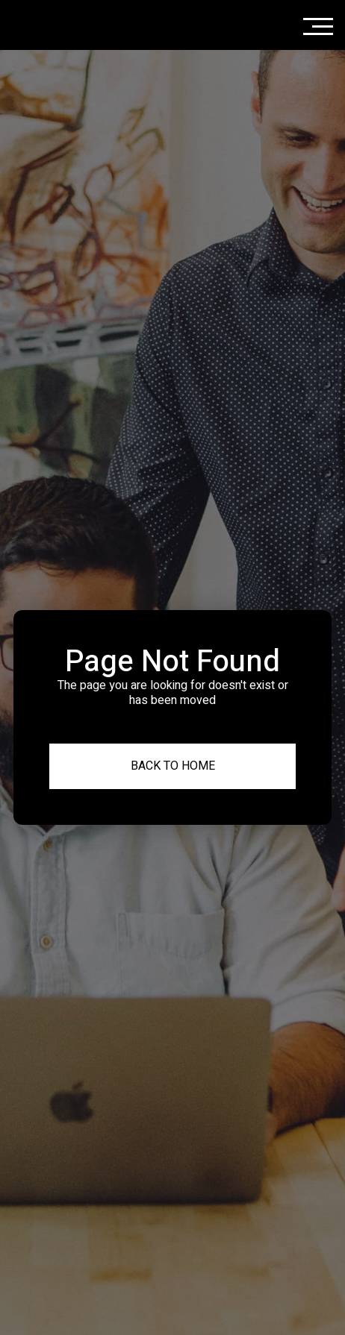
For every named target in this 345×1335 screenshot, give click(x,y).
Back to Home (173, 766)
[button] (318, 23)
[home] (71, 25)
